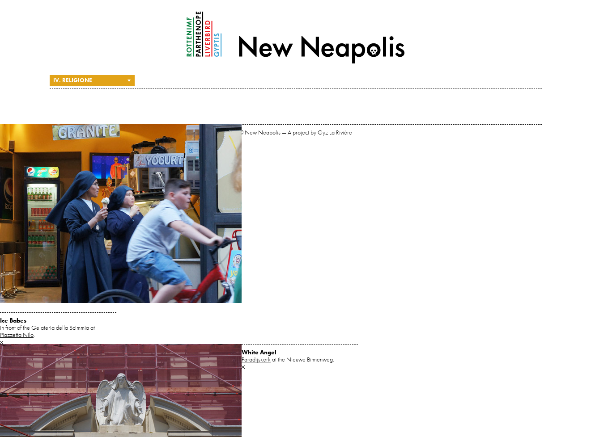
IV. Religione (72, 80)
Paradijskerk (256, 359)
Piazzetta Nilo (17, 335)
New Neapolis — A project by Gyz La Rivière (295, 37)
